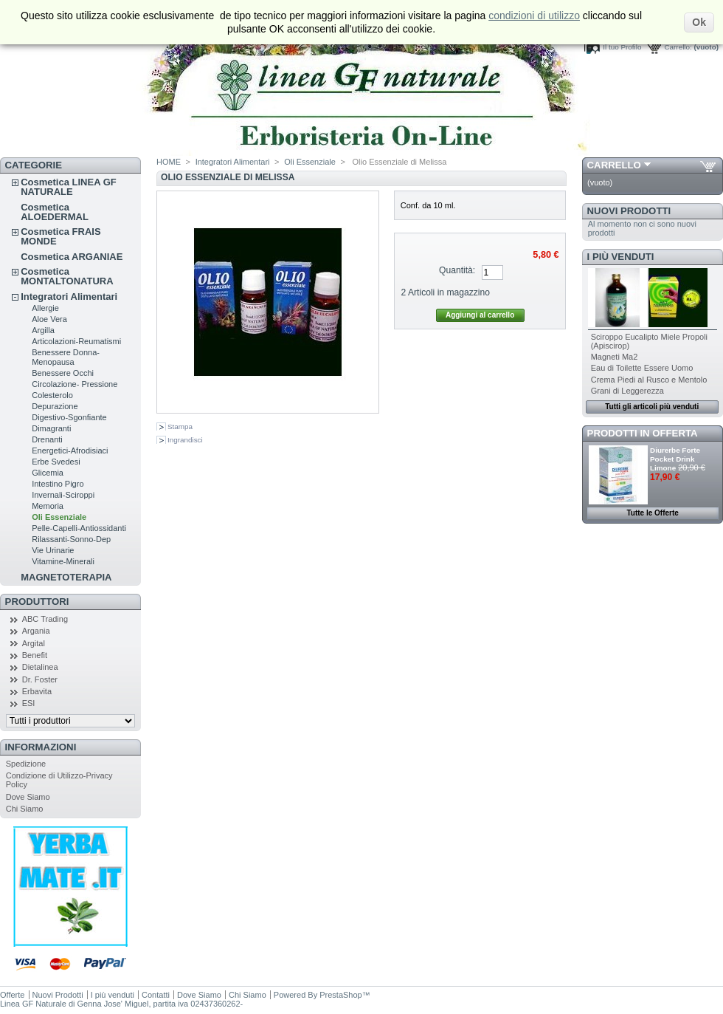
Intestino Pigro (57, 483)
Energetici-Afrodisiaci (70, 450)
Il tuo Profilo (622, 47)
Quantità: (457, 270)
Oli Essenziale (59, 517)
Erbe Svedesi (56, 461)
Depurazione (54, 406)
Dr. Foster (40, 679)
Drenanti (47, 439)
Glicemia (47, 472)
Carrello (614, 165)
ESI (28, 703)
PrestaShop (340, 994)
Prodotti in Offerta (642, 433)
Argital (33, 643)
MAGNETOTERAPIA (66, 577)
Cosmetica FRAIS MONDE (60, 236)
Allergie (45, 308)
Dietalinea (40, 666)
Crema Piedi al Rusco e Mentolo (649, 379)
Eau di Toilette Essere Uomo (642, 367)
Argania (36, 630)
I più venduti (620, 256)
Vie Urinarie (53, 550)
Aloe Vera (49, 319)
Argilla (43, 330)
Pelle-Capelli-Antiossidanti (79, 528)
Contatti (156, 994)
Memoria (47, 505)
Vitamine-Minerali (63, 561)
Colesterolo (52, 395)
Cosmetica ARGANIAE (71, 256)
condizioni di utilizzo (534, 15)
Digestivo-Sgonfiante (69, 417)
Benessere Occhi (63, 373)
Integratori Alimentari (69, 296)
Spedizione (26, 763)
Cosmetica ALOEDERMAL (55, 212)
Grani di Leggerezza (627, 390)
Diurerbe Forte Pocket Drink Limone (675, 459)
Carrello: (677, 47)
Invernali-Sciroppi (63, 494)
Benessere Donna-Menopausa (66, 357)
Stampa (180, 426)
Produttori (37, 601)
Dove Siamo (28, 796)
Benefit (34, 655)
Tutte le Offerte (652, 513)
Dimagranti (51, 428)
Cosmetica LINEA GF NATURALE (69, 187)
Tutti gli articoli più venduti (652, 406)
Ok (699, 22)
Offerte (12, 994)
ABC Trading (45, 618)
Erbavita (37, 691)
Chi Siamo (25, 808)
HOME (168, 161)
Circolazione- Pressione (74, 384)
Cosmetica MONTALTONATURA (67, 276)
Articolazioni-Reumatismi (76, 341)
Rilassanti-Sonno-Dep (71, 539)
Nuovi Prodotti (629, 210)
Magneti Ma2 (614, 356)
